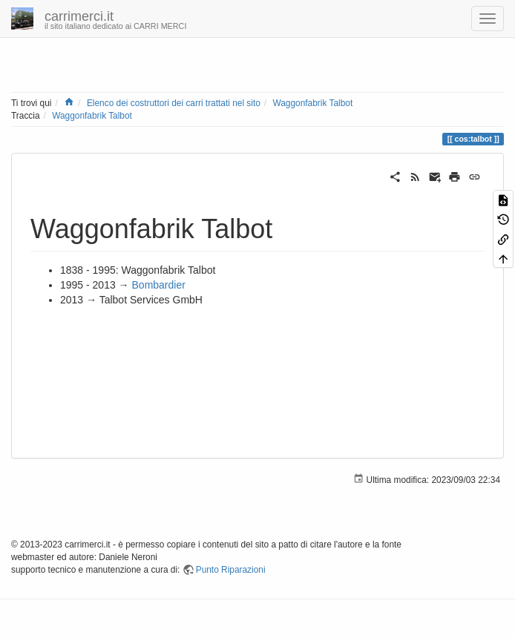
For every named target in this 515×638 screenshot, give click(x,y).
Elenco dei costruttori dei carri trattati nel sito (173, 103)
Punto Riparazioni (231, 570)
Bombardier (159, 285)
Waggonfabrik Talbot (312, 103)
